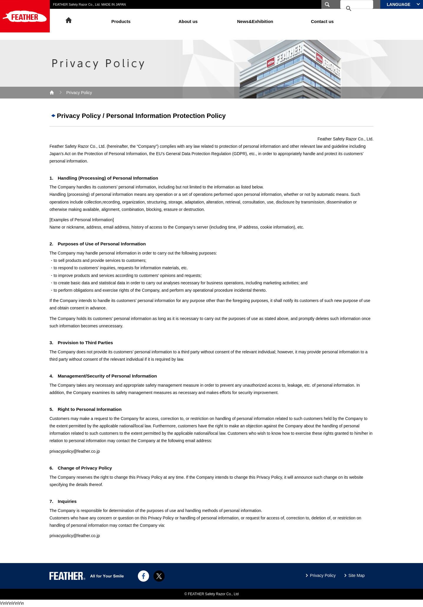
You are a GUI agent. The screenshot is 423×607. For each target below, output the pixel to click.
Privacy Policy (323, 575)
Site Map (356, 575)
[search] (349, 8)
